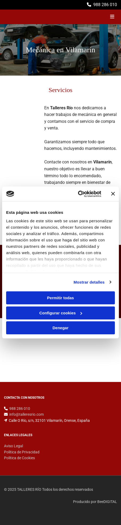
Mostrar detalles (89, 282)
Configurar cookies (60, 313)
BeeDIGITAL (107, 502)
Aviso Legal (13, 446)
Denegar (60, 328)
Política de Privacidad (21, 452)
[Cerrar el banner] (113, 194)
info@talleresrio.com (26, 414)
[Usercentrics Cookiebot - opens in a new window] (78, 193)
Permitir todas (60, 298)
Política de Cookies (19, 458)
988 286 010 (105, 4)
